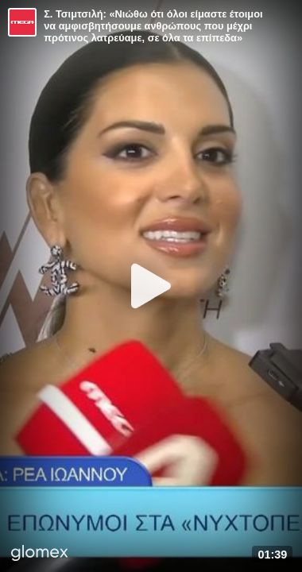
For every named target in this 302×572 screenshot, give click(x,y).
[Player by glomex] (39, 554)
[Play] (151, 286)
